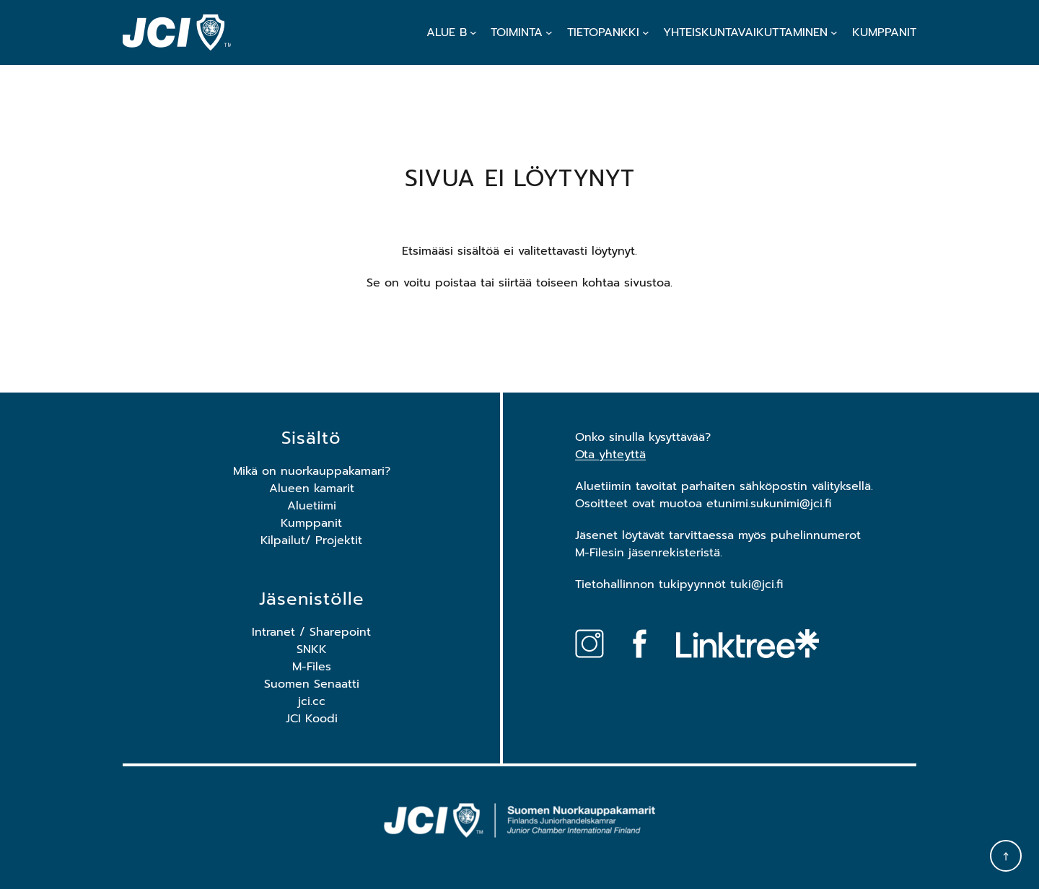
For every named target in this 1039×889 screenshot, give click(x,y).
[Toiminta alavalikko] (549, 32)
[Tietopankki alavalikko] (645, 32)
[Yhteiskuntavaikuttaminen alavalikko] (834, 32)
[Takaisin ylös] (1005, 855)
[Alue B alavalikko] (473, 32)
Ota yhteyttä (610, 454)
